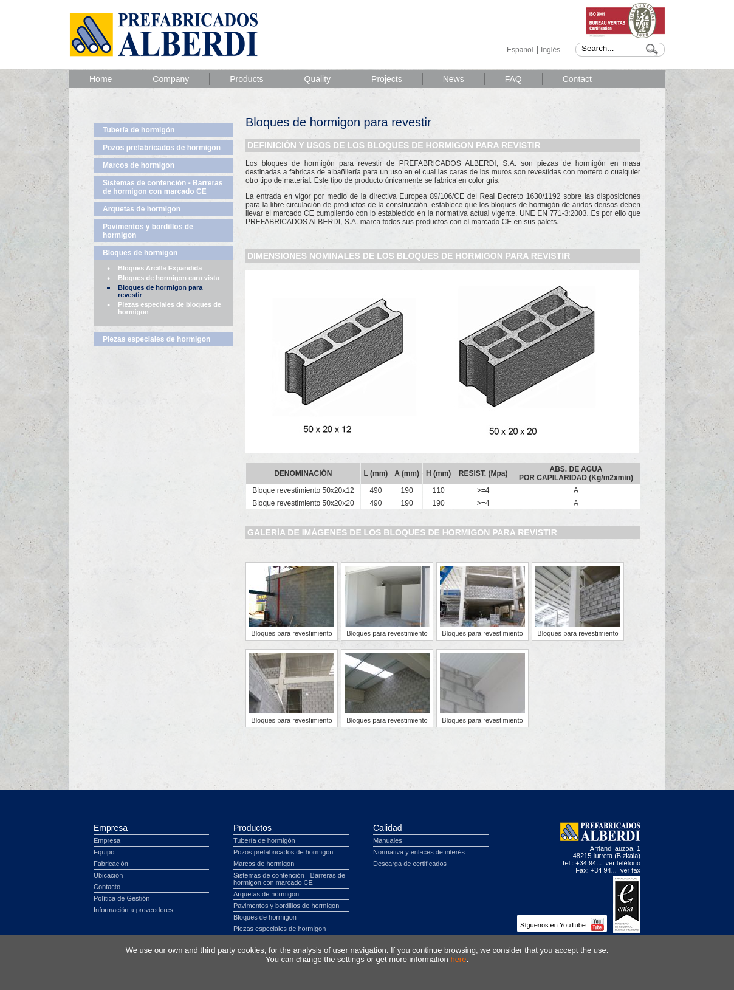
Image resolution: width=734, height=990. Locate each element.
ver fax (630, 870)
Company (171, 79)
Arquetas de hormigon (141, 209)
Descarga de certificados (410, 863)
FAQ (513, 79)
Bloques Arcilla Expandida (160, 268)
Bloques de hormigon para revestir (160, 291)
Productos (252, 828)
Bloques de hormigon (140, 253)
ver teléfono (623, 863)
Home (100, 79)
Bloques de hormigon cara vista (168, 277)
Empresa (111, 828)
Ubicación (108, 875)
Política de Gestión (121, 898)
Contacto (107, 886)
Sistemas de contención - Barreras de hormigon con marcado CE (162, 187)
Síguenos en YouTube (562, 925)
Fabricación (111, 863)
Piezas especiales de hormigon (156, 339)
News (453, 79)
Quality (317, 79)
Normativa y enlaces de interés (419, 852)
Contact (577, 79)
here (458, 959)
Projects (386, 79)
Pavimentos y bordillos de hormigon (148, 230)
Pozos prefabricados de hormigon (162, 147)
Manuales (387, 840)
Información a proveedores (133, 909)
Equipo (104, 852)
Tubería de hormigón (138, 130)
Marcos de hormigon (138, 165)
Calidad (387, 828)
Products (246, 79)
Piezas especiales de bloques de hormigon (169, 308)
